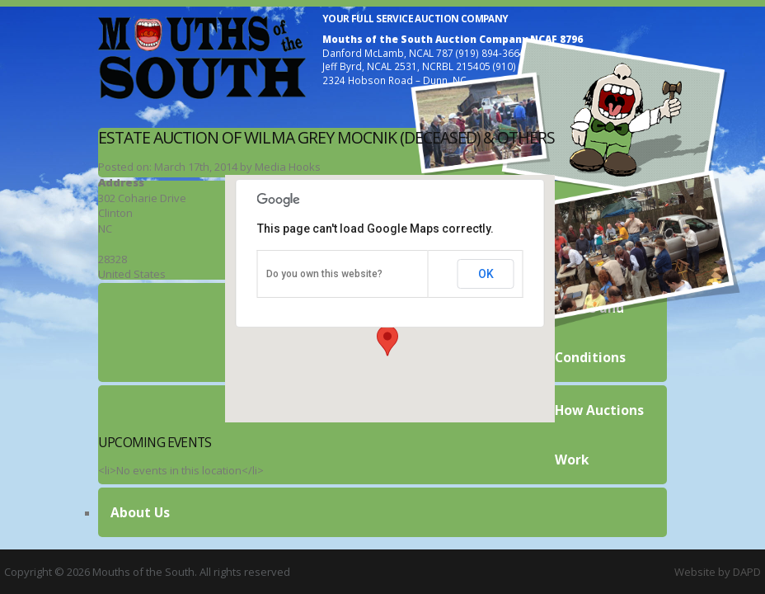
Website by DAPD (717, 571)
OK (486, 273)
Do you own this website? (324, 274)
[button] (387, 340)
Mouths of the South (202, 56)
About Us (140, 512)
